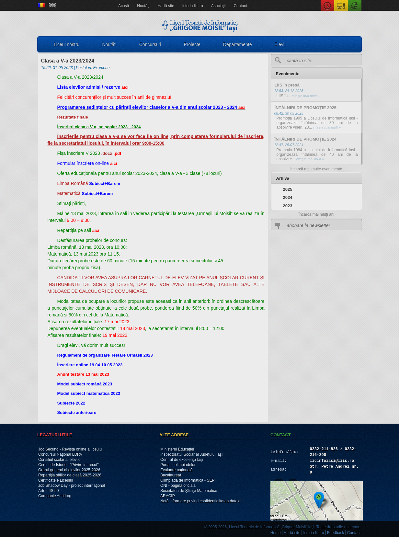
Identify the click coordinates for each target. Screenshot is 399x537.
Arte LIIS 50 (48, 490)
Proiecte (192, 44)
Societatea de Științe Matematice (188, 490)
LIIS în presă (287, 85)
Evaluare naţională (176, 470)
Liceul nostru (66, 44)
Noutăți (109, 44)
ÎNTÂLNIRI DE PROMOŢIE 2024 (305, 139)
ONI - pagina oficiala (178, 485)
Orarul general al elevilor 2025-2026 (69, 470)
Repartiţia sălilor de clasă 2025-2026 (69, 475)
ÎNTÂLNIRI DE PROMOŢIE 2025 (305, 107)
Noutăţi (143, 6)
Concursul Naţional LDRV (60, 454)
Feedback (335, 533)
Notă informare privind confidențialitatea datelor (201, 501)
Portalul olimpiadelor (178, 465)
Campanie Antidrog (54, 496)
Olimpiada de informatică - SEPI (188, 480)
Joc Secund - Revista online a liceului (70, 449)
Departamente (237, 44)
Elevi (279, 44)
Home (275, 533)
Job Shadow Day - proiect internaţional (71, 485)
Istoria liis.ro (192, 6)
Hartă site (165, 6)
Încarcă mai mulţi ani (316, 214)
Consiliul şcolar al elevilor (60, 459)
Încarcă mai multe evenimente (316, 169)
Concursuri (150, 44)
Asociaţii (218, 6)
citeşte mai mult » (305, 96)
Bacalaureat (170, 475)
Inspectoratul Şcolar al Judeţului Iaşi (191, 454)
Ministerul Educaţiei (177, 449)
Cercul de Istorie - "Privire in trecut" (68, 465)
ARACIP (167, 496)
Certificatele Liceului (55, 480)
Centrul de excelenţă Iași (181, 459)
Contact (240, 6)
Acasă (123, 6)
